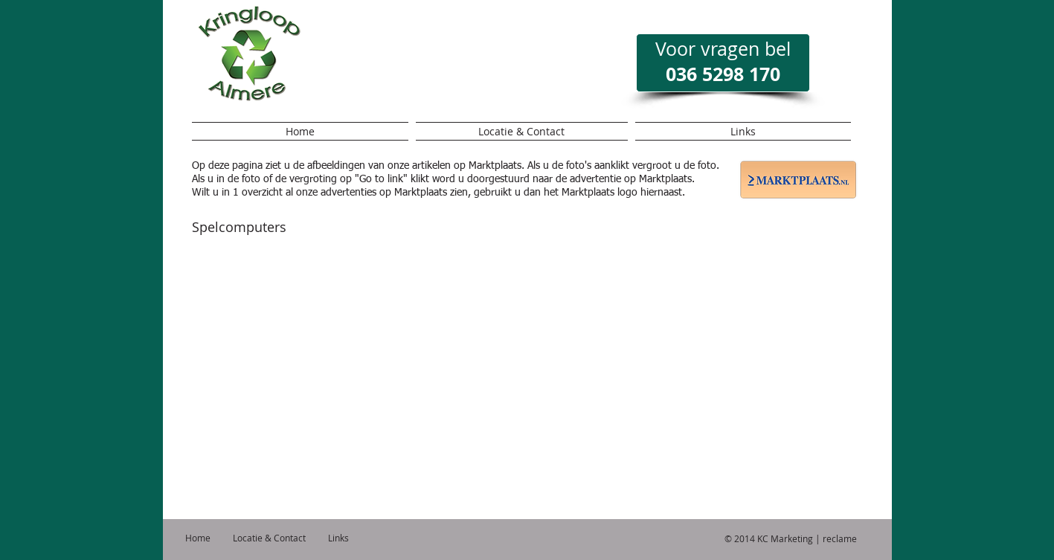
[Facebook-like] (521, 73)
